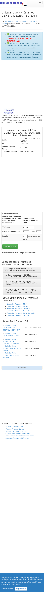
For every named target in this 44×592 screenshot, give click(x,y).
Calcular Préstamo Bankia (14, 429)
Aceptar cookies (21, 589)
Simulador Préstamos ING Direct (18, 315)
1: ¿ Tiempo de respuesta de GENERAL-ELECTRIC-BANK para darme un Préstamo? (20, 269)
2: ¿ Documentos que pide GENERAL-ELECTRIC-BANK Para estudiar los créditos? (21, 276)
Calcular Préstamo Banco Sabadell (17, 433)
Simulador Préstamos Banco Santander (21, 313)
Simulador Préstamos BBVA (17, 304)
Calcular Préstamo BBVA (14, 427)
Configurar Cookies (7, 589)
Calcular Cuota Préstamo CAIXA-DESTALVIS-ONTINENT (11, 328)
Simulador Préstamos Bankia (17, 306)
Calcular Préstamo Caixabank (16, 431)
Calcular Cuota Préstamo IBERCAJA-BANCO (11, 355)
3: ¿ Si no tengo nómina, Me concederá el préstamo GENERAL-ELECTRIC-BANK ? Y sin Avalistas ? (21, 283)
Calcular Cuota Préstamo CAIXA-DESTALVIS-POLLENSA (11, 341)
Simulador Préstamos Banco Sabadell (20, 311)
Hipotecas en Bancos (12, 21)
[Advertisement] (22, 84)
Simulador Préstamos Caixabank (18, 308)
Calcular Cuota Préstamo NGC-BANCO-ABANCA (12, 348)
